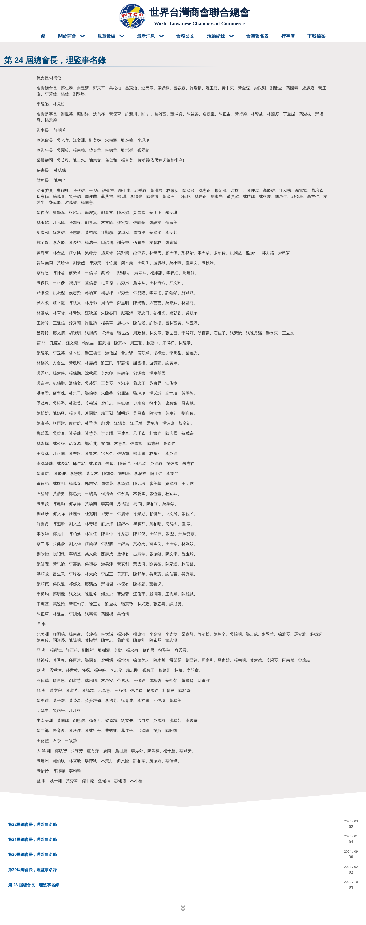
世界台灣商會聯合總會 (199, 12)
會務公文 (185, 36)
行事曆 (288, 36)
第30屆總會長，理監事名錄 (32, 854)
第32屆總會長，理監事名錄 (32, 824)
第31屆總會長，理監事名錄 (32, 839)
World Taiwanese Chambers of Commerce (199, 23)
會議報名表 (257, 36)
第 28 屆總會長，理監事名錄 (33, 885)
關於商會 (67, 36)
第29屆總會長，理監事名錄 (32, 869)
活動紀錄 (216, 36)
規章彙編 (107, 36)
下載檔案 (316, 36)
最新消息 (146, 36)
